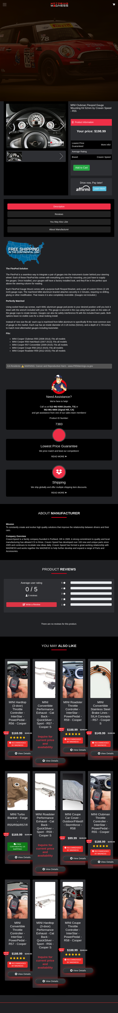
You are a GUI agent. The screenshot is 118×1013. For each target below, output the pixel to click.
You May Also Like (59, 222)
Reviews (59, 214)
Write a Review (31, 604)
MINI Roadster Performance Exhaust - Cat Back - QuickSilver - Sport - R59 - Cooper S (45, 825)
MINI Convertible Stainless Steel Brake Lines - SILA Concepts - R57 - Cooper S (100, 713)
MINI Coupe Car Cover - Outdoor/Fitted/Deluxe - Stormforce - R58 (77, 821)
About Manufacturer (59, 229)
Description (59, 206)
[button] (62, 126)
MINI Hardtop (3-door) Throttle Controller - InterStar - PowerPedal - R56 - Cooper (17, 713)
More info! (106, 144)
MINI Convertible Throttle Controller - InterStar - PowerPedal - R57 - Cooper (17, 933)
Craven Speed (104, 157)
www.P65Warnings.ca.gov (80, 366)
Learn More (99, 188)
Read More (59, 456)
